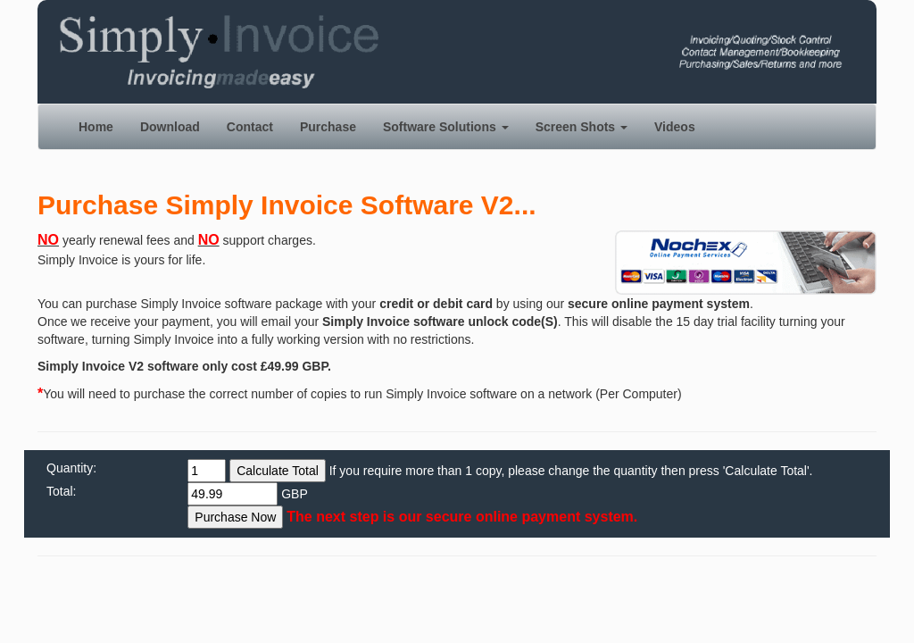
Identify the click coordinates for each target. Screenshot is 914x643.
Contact (250, 127)
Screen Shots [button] (581, 127)
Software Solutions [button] (446, 127)
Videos (674, 127)
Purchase (328, 127)
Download (170, 127)
